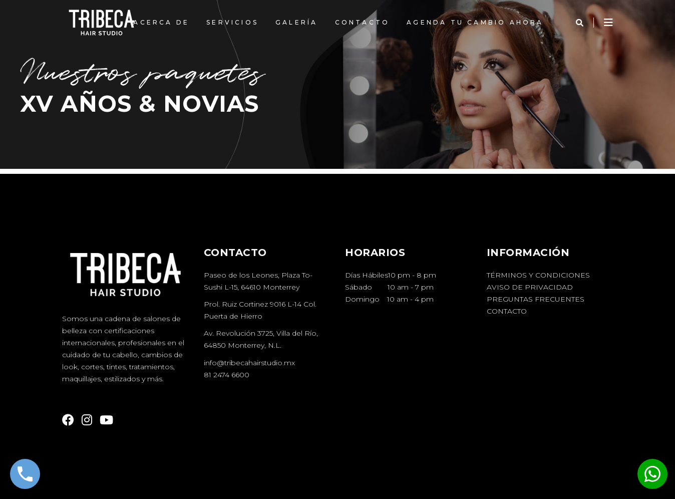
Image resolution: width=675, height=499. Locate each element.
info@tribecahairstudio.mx (249, 362)
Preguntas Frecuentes (535, 299)
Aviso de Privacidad (530, 287)
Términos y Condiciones (538, 275)
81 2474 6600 (226, 374)
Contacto (507, 311)
